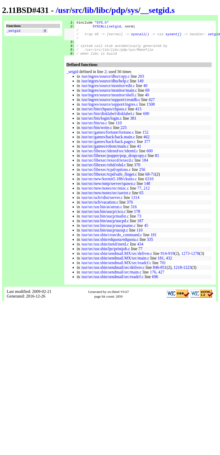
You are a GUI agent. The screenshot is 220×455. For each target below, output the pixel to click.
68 (147, 181)
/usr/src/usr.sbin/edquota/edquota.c (109, 246)
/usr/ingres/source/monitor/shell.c (109, 102)
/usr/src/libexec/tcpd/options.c (106, 176)
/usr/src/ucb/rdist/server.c (102, 204)
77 (139, 195)
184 (145, 167)
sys (132, 10)
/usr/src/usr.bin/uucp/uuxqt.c (104, 237)
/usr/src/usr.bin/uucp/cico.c (103, 218)
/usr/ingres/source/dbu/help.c (105, 88)
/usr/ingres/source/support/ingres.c (109, 111)
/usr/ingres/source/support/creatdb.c (110, 106)
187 (140, 228)
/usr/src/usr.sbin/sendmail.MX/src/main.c (115, 265)
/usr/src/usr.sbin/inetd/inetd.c (105, 251)
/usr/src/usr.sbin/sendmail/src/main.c (111, 279)
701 (163, 270)
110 (119, 130)
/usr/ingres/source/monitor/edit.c (108, 92)
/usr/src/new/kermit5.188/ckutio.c (109, 186)
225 (123, 134)
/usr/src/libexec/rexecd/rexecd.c (107, 167)
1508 (150, 111)
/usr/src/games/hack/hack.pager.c (108, 148)
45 (146, 232)
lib (89, 10)
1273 (185, 260)
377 (147, 148)
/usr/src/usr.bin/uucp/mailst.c (105, 223)
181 (154, 242)
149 (140, 88)
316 (134, 214)
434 (140, 251)
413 (138, 116)
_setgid (13, 31)
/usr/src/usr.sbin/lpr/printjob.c (105, 256)
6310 (149, 186)
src (77, 10)
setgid (115, 27)
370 (137, 172)
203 (141, 83)
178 (137, 218)
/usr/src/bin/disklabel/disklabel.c (108, 120)
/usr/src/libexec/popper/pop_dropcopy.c (114, 162)
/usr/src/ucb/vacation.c (99, 209)
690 (146, 120)
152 (145, 139)
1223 (187, 274)
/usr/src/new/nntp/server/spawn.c (108, 190)
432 (169, 265)
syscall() (140, 37)
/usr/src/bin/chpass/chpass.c (104, 116)
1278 (195, 260)
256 (142, 176)
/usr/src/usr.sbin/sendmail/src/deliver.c (112, 274)
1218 (178, 274)
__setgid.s (157, 10)
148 (147, 190)
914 (164, 260)
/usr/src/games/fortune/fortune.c (107, 139)
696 (155, 283)
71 (153, 181)
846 (156, 274)
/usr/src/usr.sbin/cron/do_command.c (111, 242)
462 (146, 144)
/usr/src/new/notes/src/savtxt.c (106, 200)
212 (147, 195)
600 (149, 158)
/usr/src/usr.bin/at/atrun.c (101, 214)
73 (139, 223)
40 (145, 92)
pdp (118, 10)
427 (151, 106)
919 (171, 260)
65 (141, 200)
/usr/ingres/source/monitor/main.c (109, 97)
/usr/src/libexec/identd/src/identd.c (109, 158)
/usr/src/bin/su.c (94, 130)
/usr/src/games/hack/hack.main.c (108, 144)
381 (133, 125)
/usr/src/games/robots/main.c (105, 153)
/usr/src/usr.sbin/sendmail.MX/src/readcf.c (116, 270)
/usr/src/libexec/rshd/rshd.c (103, 172)
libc (102, 10)
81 (157, 162)
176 (153, 279)
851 (163, 274)
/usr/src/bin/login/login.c (101, 125)
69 (147, 97)
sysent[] (173, 37)
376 (130, 209)
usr (63, 10)
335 (150, 246)
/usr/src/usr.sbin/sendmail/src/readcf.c (112, 283)
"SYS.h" (102, 23)
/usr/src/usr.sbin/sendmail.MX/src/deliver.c (116, 260)
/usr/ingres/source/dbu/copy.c (105, 83)
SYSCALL (100, 27)
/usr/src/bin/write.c (96, 134)
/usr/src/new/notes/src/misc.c (105, 195)
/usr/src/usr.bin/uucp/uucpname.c (108, 232)
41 (139, 153)
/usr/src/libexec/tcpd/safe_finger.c (109, 181)
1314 (135, 204)
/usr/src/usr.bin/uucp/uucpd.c (105, 228)
